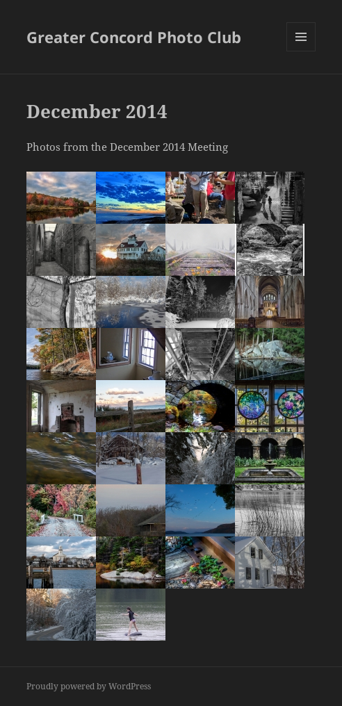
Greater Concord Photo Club (133, 36)
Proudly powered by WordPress (88, 686)
